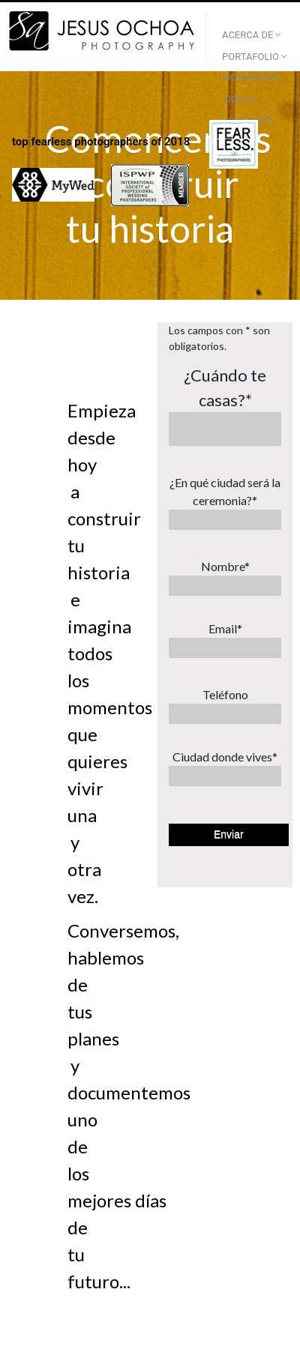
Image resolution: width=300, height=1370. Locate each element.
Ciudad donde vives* (225, 756)
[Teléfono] (225, 714)
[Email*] (225, 648)
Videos (238, 99)
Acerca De (247, 34)
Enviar (229, 834)
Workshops (251, 77)
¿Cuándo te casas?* (225, 387)
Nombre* (225, 566)
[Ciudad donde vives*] (225, 776)
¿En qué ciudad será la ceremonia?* (225, 491)
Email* (225, 628)
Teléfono (225, 694)
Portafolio (250, 56)
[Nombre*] (225, 586)
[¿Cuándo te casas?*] (225, 429)
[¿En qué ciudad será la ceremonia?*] (225, 520)
